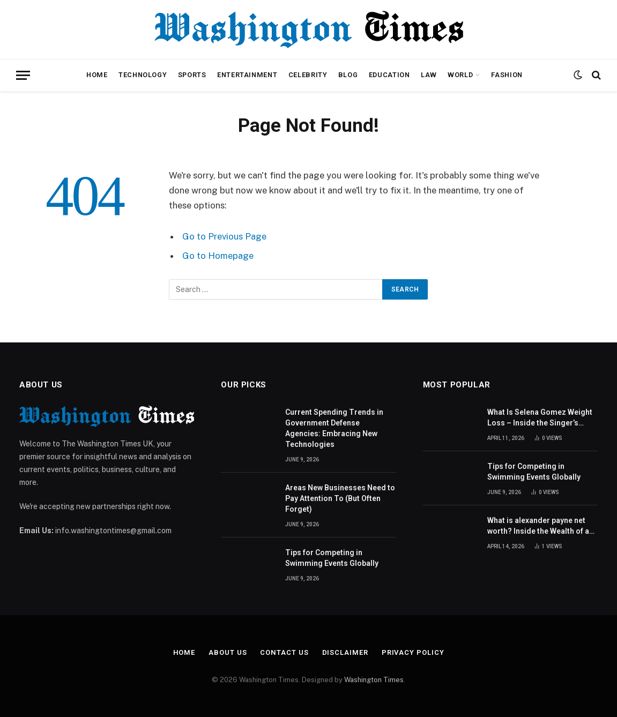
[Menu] (23, 75)
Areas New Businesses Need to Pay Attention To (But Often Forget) (340, 498)
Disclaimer (345, 652)
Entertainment (247, 75)
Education (389, 75)
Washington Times (374, 680)
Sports (192, 75)
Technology (142, 75)
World (460, 75)
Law (429, 75)
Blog (348, 75)
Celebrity (308, 75)
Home (97, 75)
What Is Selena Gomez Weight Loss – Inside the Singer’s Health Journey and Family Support (539, 418)
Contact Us (284, 652)
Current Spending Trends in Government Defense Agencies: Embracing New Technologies (334, 428)
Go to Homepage (218, 255)
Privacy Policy (413, 652)
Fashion (506, 75)
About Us (228, 652)
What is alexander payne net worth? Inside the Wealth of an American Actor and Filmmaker (540, 526)
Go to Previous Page (224, 236)
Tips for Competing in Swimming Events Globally (331, 557)
